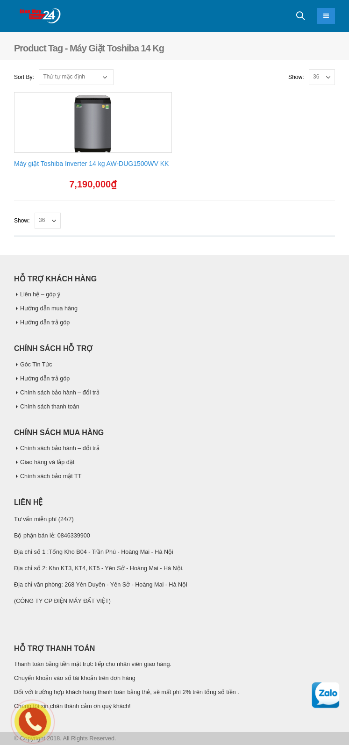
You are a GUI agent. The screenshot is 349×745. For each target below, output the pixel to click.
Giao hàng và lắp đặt (47, 462)
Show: (296, 77)
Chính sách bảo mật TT (50, 476)
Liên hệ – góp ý (40, 294)
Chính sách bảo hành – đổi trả (60, 392)
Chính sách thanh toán (49, 406)
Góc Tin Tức (36, 364)
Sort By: (24, 77)
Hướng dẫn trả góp (45, 322)
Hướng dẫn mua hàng (49, 308)
